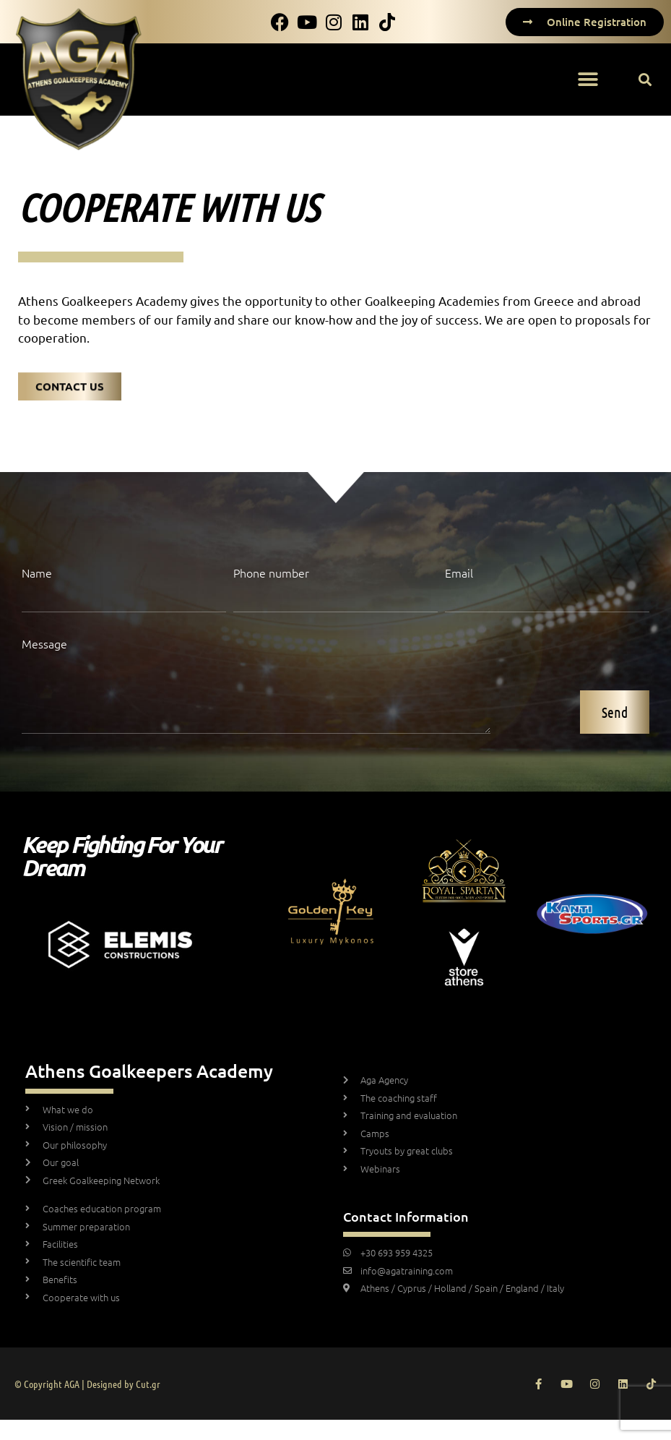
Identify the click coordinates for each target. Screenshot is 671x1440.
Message (44, 644)
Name (37, 573)
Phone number (271, 573)
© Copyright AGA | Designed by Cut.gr (87, 1383)
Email (459, 573)
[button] (587, 80)
